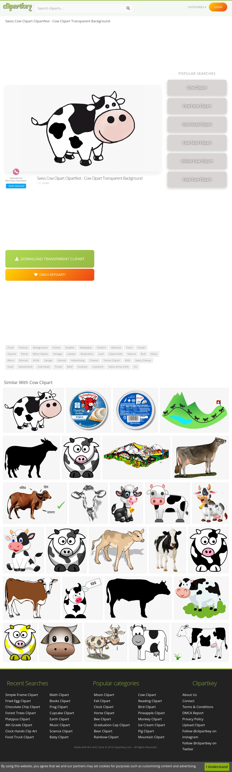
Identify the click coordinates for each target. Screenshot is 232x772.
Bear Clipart (103, 731)
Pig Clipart (146, 731)
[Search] (128, 8)
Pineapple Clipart (151, 713)
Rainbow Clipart (106, 737)
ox (135, 366)
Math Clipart (59, 694)
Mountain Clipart (151, 737)
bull (143, 354)
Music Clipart (60, 725)
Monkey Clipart (150, 719)
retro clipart (40, 354)
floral (24, 354)
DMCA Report (193, 713)
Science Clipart (61, 731)
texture (23, 347)
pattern (101, 347)
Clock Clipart (103, 706)
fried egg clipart (18, 701)
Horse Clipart (104, 713)
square (12, 354)
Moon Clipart (104, 694)
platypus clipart (17, 719)
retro (11, 360)
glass (154, 354)
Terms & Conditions (197, 706)
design (48, 360)
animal (62, 360)
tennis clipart (111, 360)
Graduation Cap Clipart (112, 725)
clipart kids (115, 354)
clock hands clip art (21, 731)
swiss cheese (143, 360)
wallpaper (86, 347)
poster (141, 347)
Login (218, 7)
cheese (94, 360)
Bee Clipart (102, 719)
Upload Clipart (193, 725)
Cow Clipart (147, 694)
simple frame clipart (21, 694)
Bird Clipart (147, 706)
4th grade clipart (18, 725)
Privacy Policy (192, 719)
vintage (57, 354)
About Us (189, 694)
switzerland (25, 366)
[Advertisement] (82, 55)
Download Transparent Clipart (50, 258)
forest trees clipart (20, 713)
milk (127, 360)
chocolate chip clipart (22, 706)
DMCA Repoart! (49, 274)
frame (56, 347)
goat (10, 366)
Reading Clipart (150, 701)
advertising (77, 360)
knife (36, 360)
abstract (116, 347)
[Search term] (84, 8)
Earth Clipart (59, 719)
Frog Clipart (59, 706)
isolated (82, 366)
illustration (86, 354)
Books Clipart (60, 701)
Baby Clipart (59, 737)
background (40, 347)
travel (58, 366)
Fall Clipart (102, 701)
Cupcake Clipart (62, 713)
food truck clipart (19, 737)
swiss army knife (118, 366)
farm (129, 347)
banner (23, 360)
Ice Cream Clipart (151, 725)
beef (70, 366)
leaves (71, 354)
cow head (43, 366)
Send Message (16, 185)
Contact (188, 701)
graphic (70, 347)
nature (131, 354)
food (10, 347)
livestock (97, 366)
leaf (101, 354)
